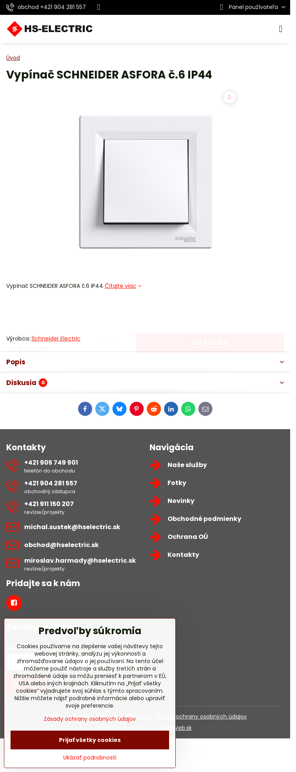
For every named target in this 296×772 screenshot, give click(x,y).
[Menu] (280, 29)
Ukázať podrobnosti (89, 757)
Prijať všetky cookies (90, 740)
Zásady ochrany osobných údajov (201, 716)
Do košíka (210, 312)
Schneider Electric (56, 338)
